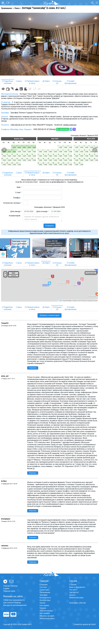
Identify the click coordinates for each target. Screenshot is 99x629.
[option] (49, 44)
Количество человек (12, 203)
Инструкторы (45, 600)
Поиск (16, 8)
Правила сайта (9, 591)
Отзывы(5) (57, 82)
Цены (19, 81)
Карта (46, 81)
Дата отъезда (42, 211)
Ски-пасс (43, 587)
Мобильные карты (47, 618)
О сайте (6, 588)
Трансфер (43, 595)
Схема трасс (45, 590)
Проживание (6, 8)
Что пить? (73, 590)
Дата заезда (15, 211)
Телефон (17, 198)
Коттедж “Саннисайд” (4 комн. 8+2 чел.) (43, 8)
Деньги (72, 595)
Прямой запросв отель (32, 82)
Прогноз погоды (46, 611)
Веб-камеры (45, 613)
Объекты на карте (47, 616)
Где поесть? (74, 592)
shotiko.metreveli (69, 125)
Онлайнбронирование (70, 82)
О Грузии (72, 585)
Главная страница (10, 586)
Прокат (42, 603)
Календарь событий (77, 603)
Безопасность (45, 598)
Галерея (43, 608)
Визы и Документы (77, 587)
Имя (19, 187)
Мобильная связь (76, 598)
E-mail (18, 192)
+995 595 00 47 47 (18, 125)
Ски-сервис (44, 605)
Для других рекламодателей (14, 605)
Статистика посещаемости (14, 600)
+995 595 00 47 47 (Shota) (44, 129)
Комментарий (15, 216)
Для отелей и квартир (12, 603)
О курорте (44, 585)
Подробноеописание (7, 82)
